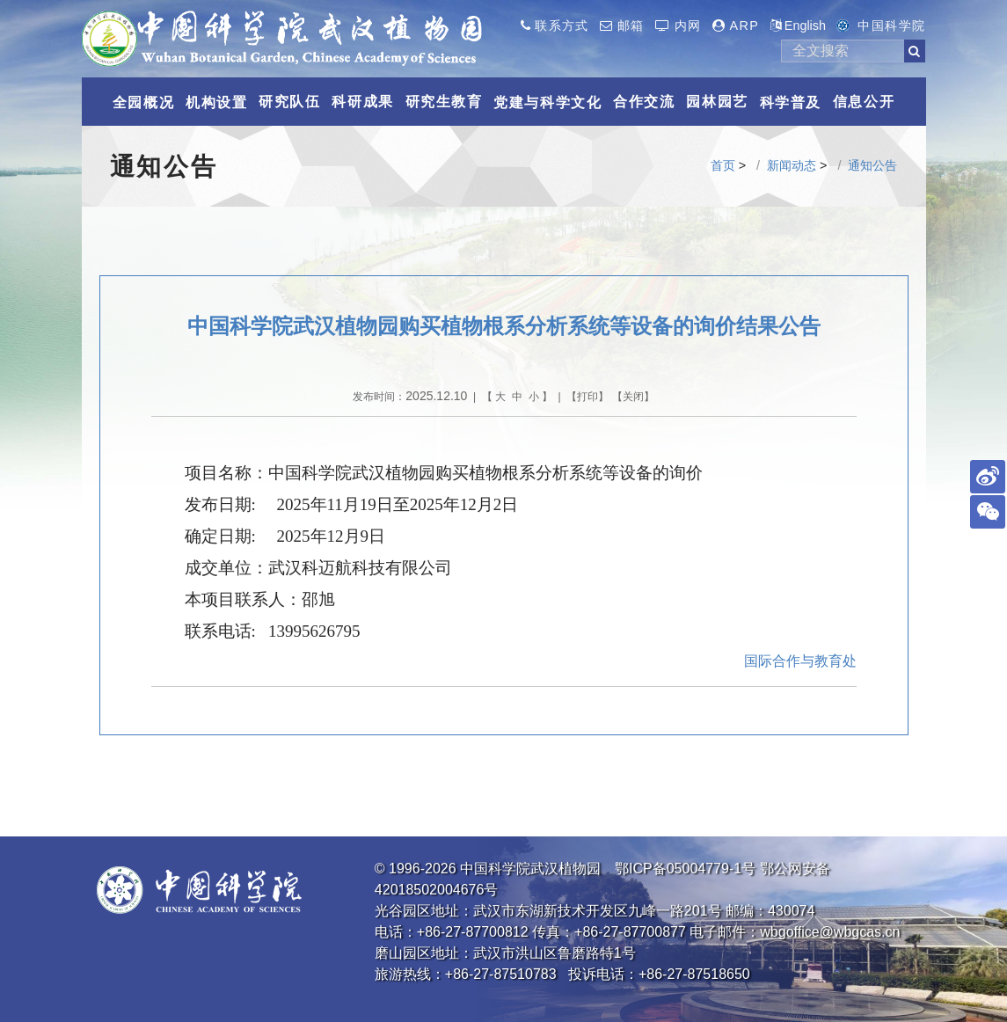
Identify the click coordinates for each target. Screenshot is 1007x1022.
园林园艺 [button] (717, 101)
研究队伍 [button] (289, 101)
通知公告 (872, 165)
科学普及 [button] (790, 102)
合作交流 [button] (644, 101)
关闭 (633, 397)
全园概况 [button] (143, 102)
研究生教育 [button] (444, 101)
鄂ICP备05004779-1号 (685, 868)
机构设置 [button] (216, 102)
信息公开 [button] (863, 101)
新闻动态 (791, 165)
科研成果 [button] (362, 101)
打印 (587, 397)
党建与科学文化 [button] (547, 102)
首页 (723, 165)
